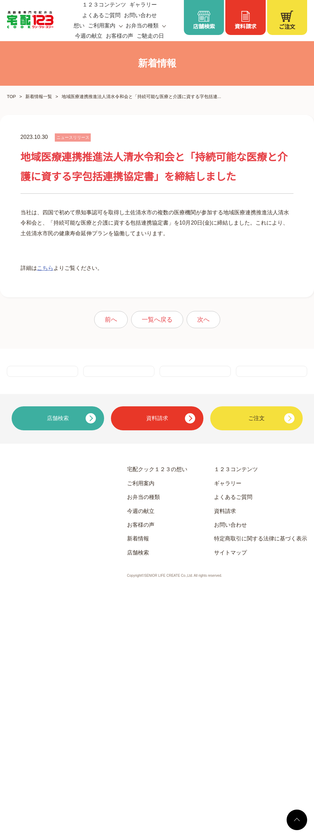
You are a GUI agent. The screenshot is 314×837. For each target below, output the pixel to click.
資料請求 (225, 727)
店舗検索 (138, 768)
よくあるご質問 (101, 15)
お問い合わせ (140, 15)
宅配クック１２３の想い (157, 685)
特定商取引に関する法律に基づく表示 (260, 755)
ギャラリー (227, 699)
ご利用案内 (140, 699)
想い (79, 26)
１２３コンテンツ (236, 685)
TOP (11, 96)
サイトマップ (230, 768)
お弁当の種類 (143, 713)
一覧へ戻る (157, 491)
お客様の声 (119, 36)
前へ (111, 491)
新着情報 (138, 755)
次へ (203, 491)
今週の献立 (88, 36)
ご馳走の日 (150, 36)
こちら (45, 440)
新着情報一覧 (38, 96)
